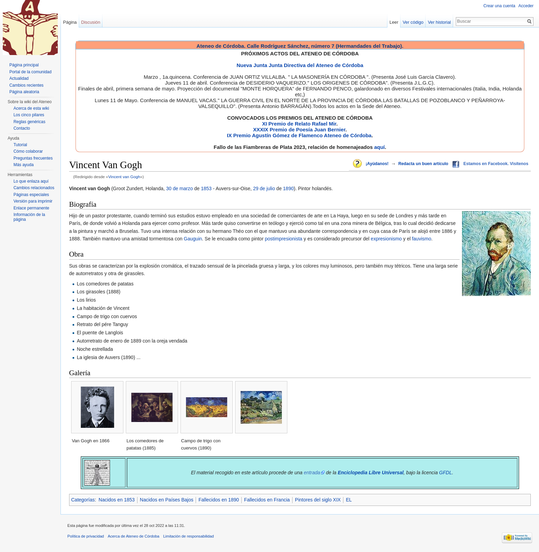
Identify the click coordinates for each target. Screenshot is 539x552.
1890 (288, 188)
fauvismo (421, 238)
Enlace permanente (31, 208)
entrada (312, 472)
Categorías (83, 499)
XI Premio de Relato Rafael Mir (299, 124)
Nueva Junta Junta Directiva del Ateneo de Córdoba (299, 65)
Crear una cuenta (499, 5)
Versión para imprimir (32, 201)
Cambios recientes (26, 85)
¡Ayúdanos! (377, 163)
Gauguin (193, 238)
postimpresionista (283, 238)
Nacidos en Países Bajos (167, 499)
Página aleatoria (24, 91)
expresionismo (386, 238)
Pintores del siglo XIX (318, 499)
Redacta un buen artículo (423, 163)
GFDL (445, 472)
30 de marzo (179, 188)
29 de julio (264, 188)
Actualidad (19, 78)
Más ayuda (23, 164)
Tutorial (20, 144)
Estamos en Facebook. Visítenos (495, 163)
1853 (206, 188)
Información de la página (29, 217)
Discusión (90, 22)
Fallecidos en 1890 (218, 499)
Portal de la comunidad (30, 71)
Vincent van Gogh (124, 176)
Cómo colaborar (28, 151)
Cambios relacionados (33, 187)
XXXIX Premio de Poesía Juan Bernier (299, 129)
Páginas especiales (31, 194)
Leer (393, 22)
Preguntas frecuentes (33, 158)
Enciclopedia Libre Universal (370, 472)
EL (349, 499)
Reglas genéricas (29, 121)
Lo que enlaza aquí (30, 181)
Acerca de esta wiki (31, 108)
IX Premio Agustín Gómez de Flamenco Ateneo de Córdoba (299, 135)
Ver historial (439, 22)
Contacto (21, 128)
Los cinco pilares (28, 114)
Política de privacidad (85, 536)
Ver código (413, 22)
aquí (379, 147)
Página (70, 22)
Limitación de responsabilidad (188, 536)
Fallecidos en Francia (267, 499)
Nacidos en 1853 (117, 499)
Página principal (23, 65)
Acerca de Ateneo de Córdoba (134, 536)
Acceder (526, 5)
